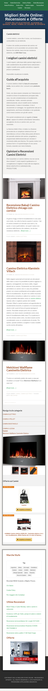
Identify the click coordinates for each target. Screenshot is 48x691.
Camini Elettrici (21, 236)
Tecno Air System (21, 575)
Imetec (20, 570)
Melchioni (13, 395)
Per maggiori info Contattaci (16, 595)
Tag (24, 563)
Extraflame (34, 567)
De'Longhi (26, 567)
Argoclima (13, 567)
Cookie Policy (11, 590)
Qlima (26, 572)
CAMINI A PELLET (9, 419)
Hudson (14, 570)
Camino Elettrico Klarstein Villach (23, 270)
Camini (18, 393)
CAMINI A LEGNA (9, 428)
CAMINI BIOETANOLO (10, 424)
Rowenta (32, 572)
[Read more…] (25, 231)
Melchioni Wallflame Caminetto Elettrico (19, 369)
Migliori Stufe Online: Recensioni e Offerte (24, 17)
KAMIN (26, 570)
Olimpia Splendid (17, 572)
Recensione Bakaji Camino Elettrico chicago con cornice (23, 207)
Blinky (20, 567)
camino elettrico (36, 298)
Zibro (29, 575)
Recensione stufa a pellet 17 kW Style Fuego (21, 633)
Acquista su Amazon (25, 509)
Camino (24, 505)
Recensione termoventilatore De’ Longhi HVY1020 (23, 621)
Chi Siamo (10, 585)
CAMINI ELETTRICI (9, 414)
